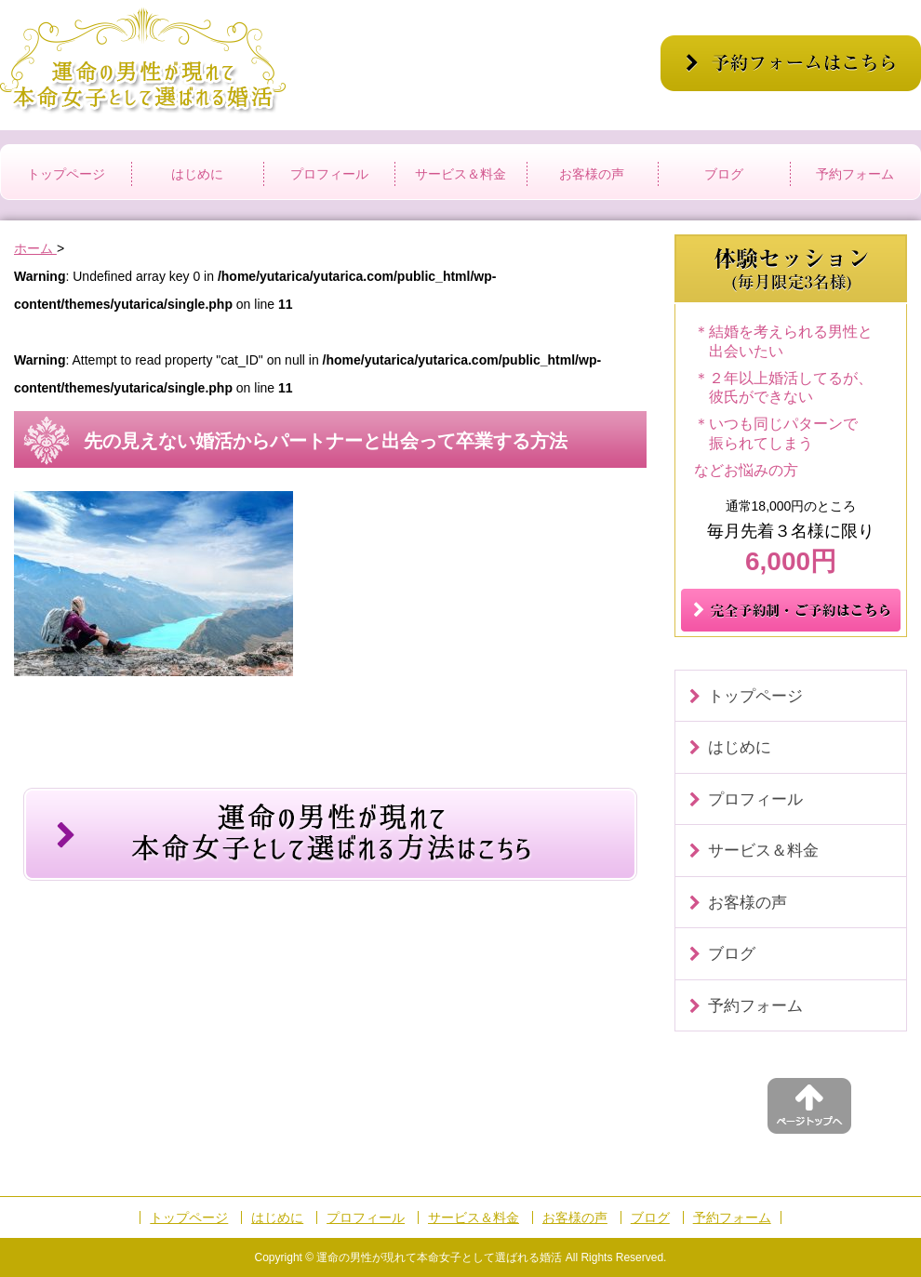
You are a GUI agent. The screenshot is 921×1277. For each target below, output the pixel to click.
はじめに (197, 173)
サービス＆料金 (460, 173)
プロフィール (329, 173)
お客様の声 (591, 173)
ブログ (723, 173)
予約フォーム (855, 173)
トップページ (66, 173)
